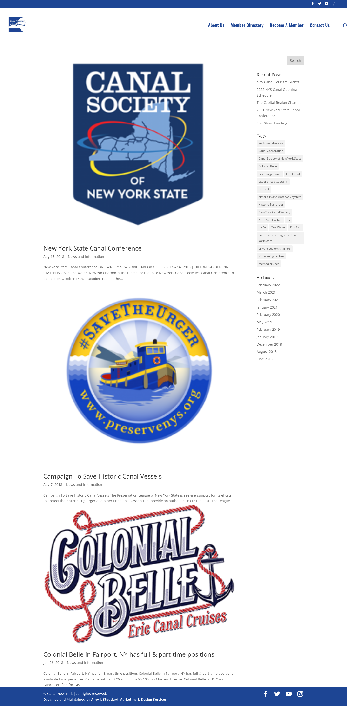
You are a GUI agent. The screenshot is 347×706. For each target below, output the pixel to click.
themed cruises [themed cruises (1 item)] (269, 264)
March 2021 (266, 292)
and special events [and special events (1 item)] (271, 143)
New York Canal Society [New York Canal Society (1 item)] (274, 212)
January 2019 (267, 337)
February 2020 (268, 314)
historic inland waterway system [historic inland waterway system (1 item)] (280, 197)
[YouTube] (326, 5)
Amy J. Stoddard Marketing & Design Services (129, 699)
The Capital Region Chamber (280, 102)
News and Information (86, 256)
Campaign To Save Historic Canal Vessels (102, 476)
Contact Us (320, 25)
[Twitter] (319, 5)
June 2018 (265, 359)
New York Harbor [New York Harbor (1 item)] (270, 220)
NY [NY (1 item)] (288, 220)
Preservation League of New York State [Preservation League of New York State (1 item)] (277, 238)
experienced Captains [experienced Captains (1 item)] (273, 182)
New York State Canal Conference (92, 248)
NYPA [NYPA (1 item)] (262, 227)
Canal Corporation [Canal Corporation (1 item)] (271, 151)
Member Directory (247, 25)
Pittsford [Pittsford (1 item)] (295, 227)
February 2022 (268, 285)
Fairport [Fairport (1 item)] (264, 189)
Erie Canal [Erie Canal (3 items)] (293, 174)
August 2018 (267, 351)
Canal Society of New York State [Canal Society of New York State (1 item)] (280, 158)
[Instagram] (333, 5)
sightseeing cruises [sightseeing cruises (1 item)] (271, 256)
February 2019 (268, 329)
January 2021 (267, 307)
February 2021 (268, 300)
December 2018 (269, 344)
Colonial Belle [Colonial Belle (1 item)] (268, 166)
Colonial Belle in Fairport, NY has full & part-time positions (128, 654)
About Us (216, 25)
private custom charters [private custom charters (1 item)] (275, 248)
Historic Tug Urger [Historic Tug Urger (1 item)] (271, 204)
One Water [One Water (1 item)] (278, 227)
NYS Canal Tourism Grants (278, 82)
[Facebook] (312, 5)
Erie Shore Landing (272, 123)
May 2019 (264, 322)
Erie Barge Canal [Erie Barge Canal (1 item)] (270, 174)
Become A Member (287, 25)
